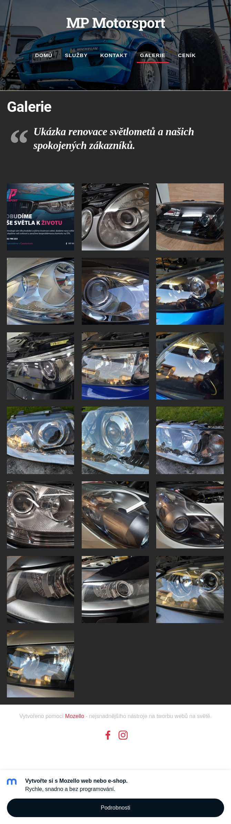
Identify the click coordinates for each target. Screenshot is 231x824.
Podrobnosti (115, 808)
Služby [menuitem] (76, 55)
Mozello (74, 716)
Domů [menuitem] (43, 55)
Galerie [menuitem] (152, 55)
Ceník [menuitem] (187, 55)
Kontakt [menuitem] (114, 55)
